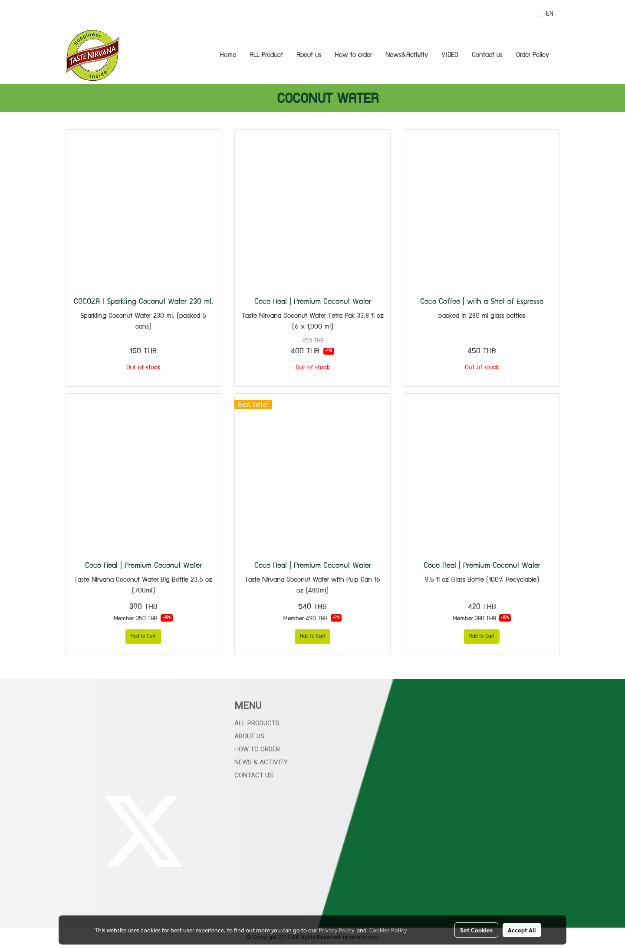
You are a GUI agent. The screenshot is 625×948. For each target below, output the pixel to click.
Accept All (522, 930)
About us (308, 56)
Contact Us (253, 775)
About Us (249, 736)
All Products (257, 723)
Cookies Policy (388, 930)
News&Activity (406, 56)
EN (544, 13)
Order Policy (532, 56)
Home (228, 56)
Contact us (487, 56)
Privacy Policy (336, 930)
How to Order (257, 749)
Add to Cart (143, 636)
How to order (353, 56)
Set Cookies (476, 930)
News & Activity (261, 762)
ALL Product (266, 56)
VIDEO (449, 56)
